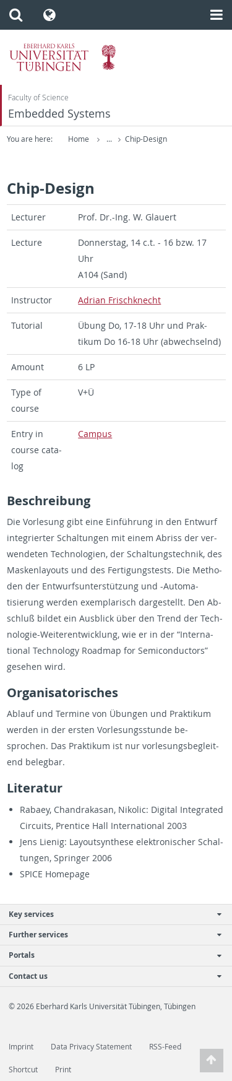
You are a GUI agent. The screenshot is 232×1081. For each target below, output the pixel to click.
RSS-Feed (165, 1046)
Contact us (109, 976)
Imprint (21, 1046)
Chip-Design (146, 139)
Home (78, 139)
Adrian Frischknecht (119, 300)
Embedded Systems (59, 113)
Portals (109, 955)
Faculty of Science (38, 97)
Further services (109, 934)
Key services (109, 914)
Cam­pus (95, 434)
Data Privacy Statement (91, 1046)
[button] (16, 15)
